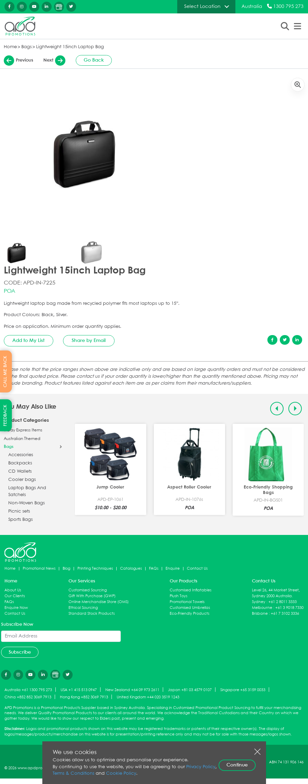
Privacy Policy (200, 767)
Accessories (20, 455)
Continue (237, 765)
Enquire (173, 568)
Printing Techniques (95, 568)
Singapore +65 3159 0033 (242, 690)
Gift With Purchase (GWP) (92, 596)
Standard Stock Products (91, 613)
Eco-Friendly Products (189, 613)
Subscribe (20, 652)
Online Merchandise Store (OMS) (98, 602)
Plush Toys (178, 596)
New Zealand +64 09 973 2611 (132, 690)
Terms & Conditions (73, 773)
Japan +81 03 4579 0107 (190, 690)
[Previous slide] (277, 408)
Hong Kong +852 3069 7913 (84, 697)
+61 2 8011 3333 (282, 602)
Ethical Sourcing (83, 608)
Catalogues (131, 568)
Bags (26, 47)
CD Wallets (20, 471)
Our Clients (14, 596)
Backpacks (20, 463)
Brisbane (260, 613)
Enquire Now (16, 608)
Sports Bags (20, 519)
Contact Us (197, 568)
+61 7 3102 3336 (285, 613)
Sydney (258, 602)
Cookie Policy (121, 773)
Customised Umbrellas (190, 608)
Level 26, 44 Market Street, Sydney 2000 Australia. (276, 593)
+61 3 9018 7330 (289, 608)
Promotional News (39, 568)
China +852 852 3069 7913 (27, 697)
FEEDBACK (5, 415)
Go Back (94, 60)
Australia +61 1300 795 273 (28, 690)
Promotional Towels (187, 602)
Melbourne (262, 608)
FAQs (153, 568)
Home (10, 47)
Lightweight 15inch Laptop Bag (70, 47)
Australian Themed (22, 439)
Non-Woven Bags (26, 503)
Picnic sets (19, 511)
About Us (12, 590)
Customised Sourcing (87, 590)
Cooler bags (22, 479)
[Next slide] (295, 408)
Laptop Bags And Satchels (27, 491)
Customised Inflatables (190, 590)
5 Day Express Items (23, 430)
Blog (66, 568)
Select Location (202, 6)
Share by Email (89, 340)
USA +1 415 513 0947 (79, 690)
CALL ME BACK (5, 371)
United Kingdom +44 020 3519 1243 (148, 697)
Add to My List (28, 340)
